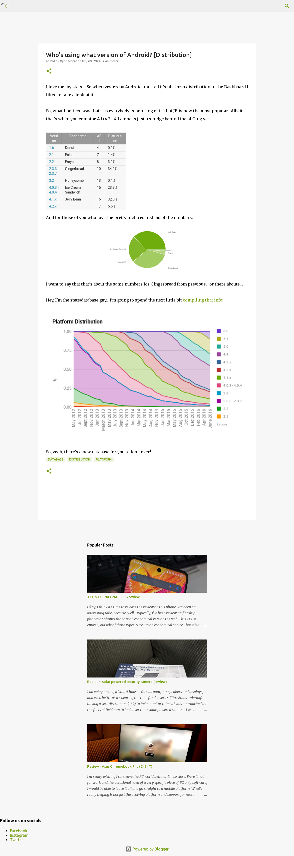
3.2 (51, 180)
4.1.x (53, 199)
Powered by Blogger (147, 849)
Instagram (19, 835)
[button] (49, 71)
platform (104, 459)
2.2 (51, 162)
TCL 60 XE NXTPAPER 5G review (113, 597)
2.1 (51, 155)
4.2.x (53, 206)
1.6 (51, 148)
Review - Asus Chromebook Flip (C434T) (119, 766)
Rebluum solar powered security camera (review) (127, 682)
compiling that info (202, 300)
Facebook (18, 830)
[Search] (287, 6)
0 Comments (109, 61)
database (55, 459)
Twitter (16, 840)
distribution (79, 459)
